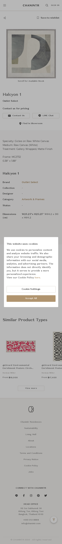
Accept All (31, 298)
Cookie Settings (31, 289)
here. (38, 278)
